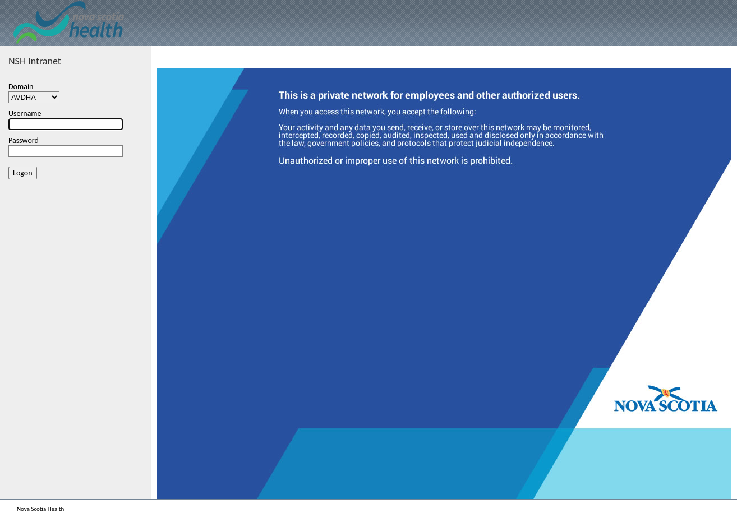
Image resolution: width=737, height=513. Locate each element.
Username (25, 113)
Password (23, 140)
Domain (20, 86)
